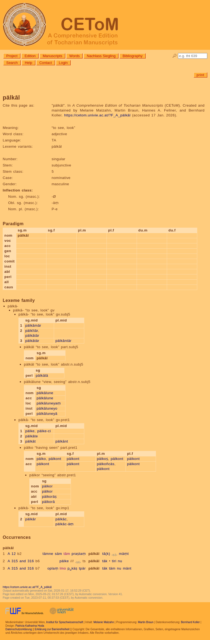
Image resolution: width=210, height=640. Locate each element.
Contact (45, 63)
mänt (127, 568)
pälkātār (32, 335)
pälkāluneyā (47, 414)
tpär (82, 568)
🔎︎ (174, 56)
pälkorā (48, 502)
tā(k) (106, 554)
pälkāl (93, 554)
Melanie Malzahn (103, 622)
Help (28, 63)
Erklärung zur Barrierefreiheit (52, 629)
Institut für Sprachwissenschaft (64, 622)
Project (11, 56)
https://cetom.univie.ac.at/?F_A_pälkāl (97, 115)
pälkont (55, 459)
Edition (30, 56)
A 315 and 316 (21, 561)
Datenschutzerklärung (18, 629)
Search (12, 63)
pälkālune (45, 393)
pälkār (30, 519)
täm (112, 568)
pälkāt (30, 441)
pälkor (47, 486)
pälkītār (31, 331)
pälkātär (32, 341)
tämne (47, 554)
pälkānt (61, 441)
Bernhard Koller (190, 622)
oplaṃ (52, 568)
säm (58, 554)
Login (63, 63)
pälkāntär (63, 341)
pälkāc (61, 519)
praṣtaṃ (79, 554)
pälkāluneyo (47, 408)
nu (120, 561)
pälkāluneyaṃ (49, 403)
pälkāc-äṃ (64, 524)
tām (67, 554)
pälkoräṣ (49, 496)
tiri (114, 561)
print (200, 75)
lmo (63, 568)
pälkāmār (33, 325)
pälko (41, 459)
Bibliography (132, 56)
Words (74, 56)
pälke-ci (44, 431)
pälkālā (42, 375)
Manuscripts (52, 56)
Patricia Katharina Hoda (29, 625)
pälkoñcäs (106, 464)
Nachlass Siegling (101, 56)
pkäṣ (72, 568)
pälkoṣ (102, 459)
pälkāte (31, 436)
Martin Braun (145, 622)
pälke (30, 431)
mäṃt (124, 554)
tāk (104, 561)
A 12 (12, 554)
